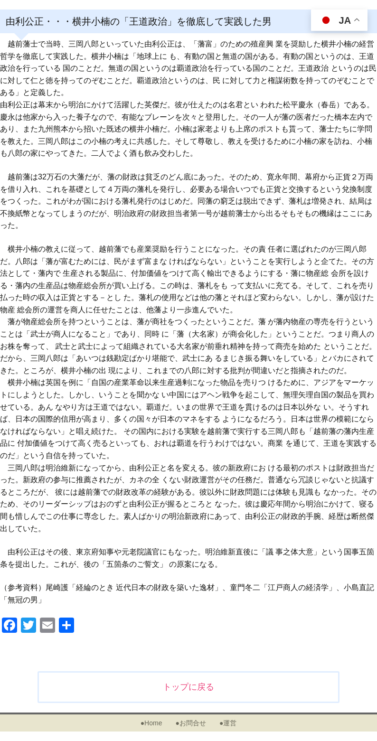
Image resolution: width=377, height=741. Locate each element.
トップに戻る (188, 687)
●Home (151, 723)
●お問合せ (190, 723)
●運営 (227, 723)
